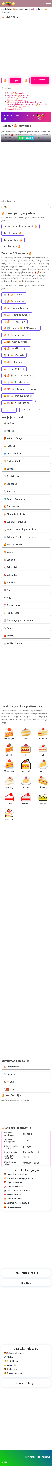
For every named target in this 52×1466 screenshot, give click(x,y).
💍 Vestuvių (9, 1074)
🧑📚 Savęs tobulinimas (14, 1353)
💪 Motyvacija (10, 1365)
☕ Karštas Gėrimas (13, 643)
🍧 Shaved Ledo (11, 605)
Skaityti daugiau (26, 138)
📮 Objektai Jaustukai (13, 1182)
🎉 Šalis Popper (11, 506)
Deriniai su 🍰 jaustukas (17, 98)
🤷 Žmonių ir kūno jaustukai (15, 1174)
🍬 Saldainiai (10, 567)
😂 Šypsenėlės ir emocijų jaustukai (18, 1178)
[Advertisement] (26, 47)
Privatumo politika (33, 1457)
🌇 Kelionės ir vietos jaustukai (16, 1203)
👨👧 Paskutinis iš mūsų (14, 1373)
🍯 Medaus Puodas (13, 544)
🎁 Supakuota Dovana (14, 522)
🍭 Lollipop (9, 559)
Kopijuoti (15, 80)
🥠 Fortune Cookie (12, 461)
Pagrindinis (6, 9)
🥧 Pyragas (9, 446)
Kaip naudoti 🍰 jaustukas (18, 95)
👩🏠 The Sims (10, 1369)
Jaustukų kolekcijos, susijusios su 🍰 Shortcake (27, 104)
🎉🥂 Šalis (8, 1082)
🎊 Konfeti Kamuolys (14, 499)
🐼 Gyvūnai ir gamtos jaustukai (17, 1190)
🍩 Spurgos (9, 590)
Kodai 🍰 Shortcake (15, 109)
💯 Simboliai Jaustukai (13, 1186)
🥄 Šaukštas (9, 491)
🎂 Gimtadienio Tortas (14, 514)
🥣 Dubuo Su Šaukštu (14, 453)
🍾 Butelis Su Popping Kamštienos (20, 529)
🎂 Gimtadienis (11, 1066)
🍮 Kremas (8, 552)
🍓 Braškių (8, 635)
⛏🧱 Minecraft (11, 1089)
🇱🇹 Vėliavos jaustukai (13, 1207)
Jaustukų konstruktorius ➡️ (18, 117)
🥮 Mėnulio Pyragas (13, 438)
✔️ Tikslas (8, 1357)
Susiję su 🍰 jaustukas (16, 100)
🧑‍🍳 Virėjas (8, 423)
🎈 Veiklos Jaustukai (12, 1195)
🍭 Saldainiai (37, 9)
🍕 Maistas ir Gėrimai (21, 9)
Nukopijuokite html (39, 80)
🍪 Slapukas (9, 582)
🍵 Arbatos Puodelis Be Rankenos (20, 537)
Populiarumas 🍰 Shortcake (19, 107)
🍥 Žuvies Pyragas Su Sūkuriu (18, 620)
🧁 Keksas (8, 430)
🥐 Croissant (10, 484)
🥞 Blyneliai (9, 468)
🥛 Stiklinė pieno (11, 476)
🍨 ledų (7, 597)
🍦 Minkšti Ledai (11, 613)
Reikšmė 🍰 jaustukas (16, 93)
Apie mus (46, 1457)
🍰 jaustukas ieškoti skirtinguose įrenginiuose (26, 102)
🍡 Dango (8, 628)
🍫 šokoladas (10, 575)
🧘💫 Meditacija (11, 1361)
